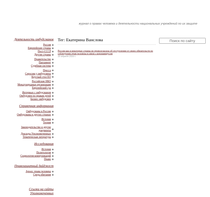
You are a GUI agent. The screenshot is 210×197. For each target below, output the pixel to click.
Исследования (44, 144)
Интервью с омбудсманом (36, 92)
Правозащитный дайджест (33, 166)
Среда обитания (42, 174)
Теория (47, 122)
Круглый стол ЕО (41, 76)
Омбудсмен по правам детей (35, 95)
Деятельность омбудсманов (34, 39)
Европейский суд (41, 87)
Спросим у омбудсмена (38, 73)
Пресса (47, 70)
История (46, 119)
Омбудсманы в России (38, 111)
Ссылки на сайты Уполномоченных (41, 191)
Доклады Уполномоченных (36, 133)
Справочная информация (36, 106)
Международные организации (34, 84)
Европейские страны (39, 47)
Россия (47, 44)
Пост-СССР (44, 51)
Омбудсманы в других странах (34, 114)
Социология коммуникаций (35, 155)
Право (47, 158)
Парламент (45, 62)
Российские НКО (41, 81)
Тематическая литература (37, 136)
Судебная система (41, 65)
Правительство (42, 59)
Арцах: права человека (38, 171)
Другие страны (42, 54)
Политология (43, 152)
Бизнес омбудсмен (41, 98)
